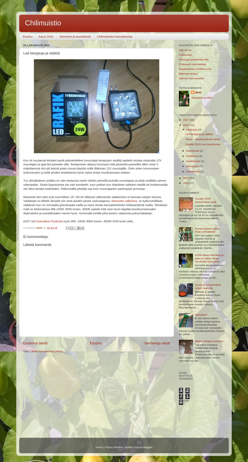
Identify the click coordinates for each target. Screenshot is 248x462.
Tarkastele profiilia (201, 97)
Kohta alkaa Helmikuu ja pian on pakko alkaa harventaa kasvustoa (209, 258)
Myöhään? (201, 314)
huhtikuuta (192, 156)
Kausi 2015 (46, 36)
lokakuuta (192, 129)
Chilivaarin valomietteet (192, 64)
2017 (186, 119)
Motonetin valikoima (124, 201)
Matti (198, 92)
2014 (186, 183)
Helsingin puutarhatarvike (194, 59)
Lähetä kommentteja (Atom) (46, 351)
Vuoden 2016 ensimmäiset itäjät (205, 200)
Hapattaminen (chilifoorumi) (195, 69)
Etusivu (28, 36)
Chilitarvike (185, 54)
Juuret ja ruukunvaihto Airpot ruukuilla (208, 286)
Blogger (147, 447)
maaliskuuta (193, 161)
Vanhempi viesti (157, 343)
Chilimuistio (43, 23)
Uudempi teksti (35, 343)
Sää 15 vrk (185, 50)
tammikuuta (193, 171)
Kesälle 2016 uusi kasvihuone (203, 144)
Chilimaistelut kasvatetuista (114, 36)
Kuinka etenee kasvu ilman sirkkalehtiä (207, 230)
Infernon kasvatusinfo (191, 78)
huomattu (42, 221)
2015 (186, 178)
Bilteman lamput (188, 73)
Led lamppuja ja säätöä (199, 134)
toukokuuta (193, 150)
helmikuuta (193, 166)
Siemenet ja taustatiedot (75, 36)
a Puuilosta (55, 221)
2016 (186, 125)
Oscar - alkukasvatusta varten (203, 139)
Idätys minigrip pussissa (209, 341)
